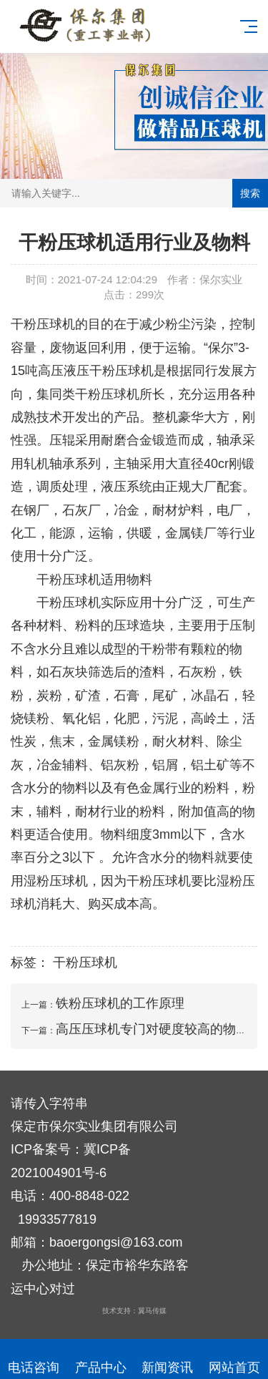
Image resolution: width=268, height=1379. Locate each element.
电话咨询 (33, 1359)
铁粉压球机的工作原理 (120, 1003)
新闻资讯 (168, 1359)
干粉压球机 (43, 324)
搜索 (250, 193)
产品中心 (100, 1359)
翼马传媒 (152, 1311)
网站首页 (234, 1359)
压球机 (134, 371)
